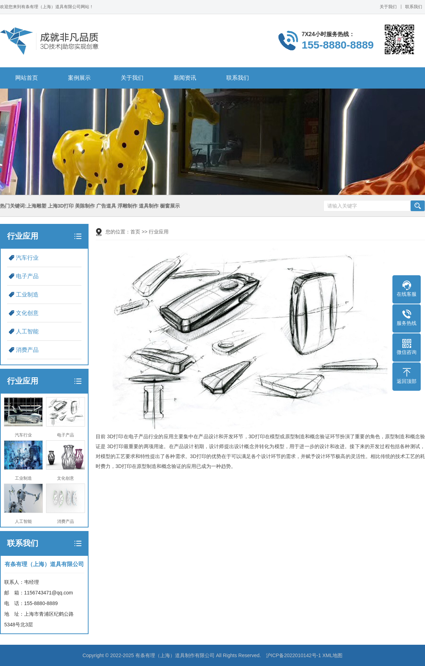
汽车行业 (27, 258)
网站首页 (26, 78)
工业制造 (27, 295)
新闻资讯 (185, 78)
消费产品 (27, 350)
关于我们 (388, 6)
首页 (135, 232)
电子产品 (27, 276)
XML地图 (332, 655)
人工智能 (27, 331)
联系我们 (413, 6)
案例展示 (79, 78)
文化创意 (27, 313)
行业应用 (159, 232)
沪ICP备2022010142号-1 (293, 655)
